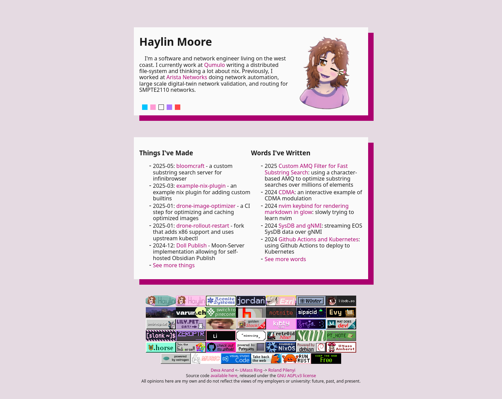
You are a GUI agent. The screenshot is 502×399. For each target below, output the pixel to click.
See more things (174, 265)
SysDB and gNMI (300, 225)
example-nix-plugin (201, 185)
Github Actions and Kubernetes (319, 239)
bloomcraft (190, 166)
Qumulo (214, 65)
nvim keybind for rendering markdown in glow (307, 209)
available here (224, 376)
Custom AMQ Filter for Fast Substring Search (306, 169)
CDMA (287, 192)
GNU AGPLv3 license (296, 376)
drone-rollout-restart (202, 225)
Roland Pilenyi (281, 370)
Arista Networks (186, 77)
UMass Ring (251, 370)
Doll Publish (191, 245)
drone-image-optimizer (206, 206)
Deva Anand (222, 370)
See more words (285, 259)
